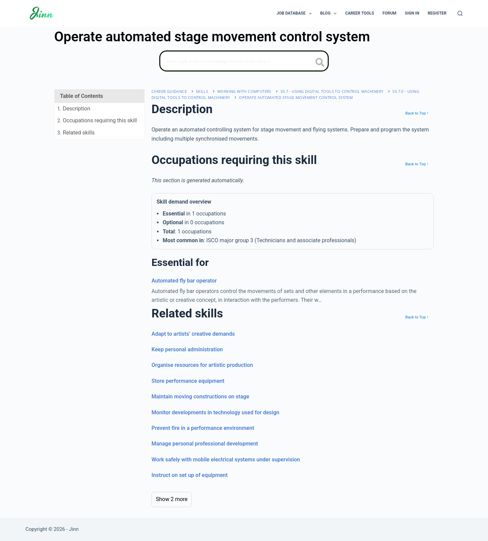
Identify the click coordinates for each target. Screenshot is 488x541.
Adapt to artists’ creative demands (193, 334)
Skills (202, 91)
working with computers (244, 91)
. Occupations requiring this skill (97, 120)
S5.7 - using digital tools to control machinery (332, 91)
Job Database (295, 13)
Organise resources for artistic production (202, 365)
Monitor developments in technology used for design (215, 412)
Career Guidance (169, 91)
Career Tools (359, 13)
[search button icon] (320, 63)
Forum (389, 13)
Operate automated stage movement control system (296, 97)
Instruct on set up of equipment (189, 475)
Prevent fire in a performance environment (202, 428)
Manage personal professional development (204, 443)
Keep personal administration (187, 349)
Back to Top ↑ (417, 113)
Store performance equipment (187, 381)
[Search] (460, 13)
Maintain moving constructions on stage (200, 396)
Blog (330, 13)
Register (437, 13)
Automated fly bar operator (184, 280)
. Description (73, 108)
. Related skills (76, 132)
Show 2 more (171, 499)
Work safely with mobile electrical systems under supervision (225, 459)
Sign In (412, 13)
